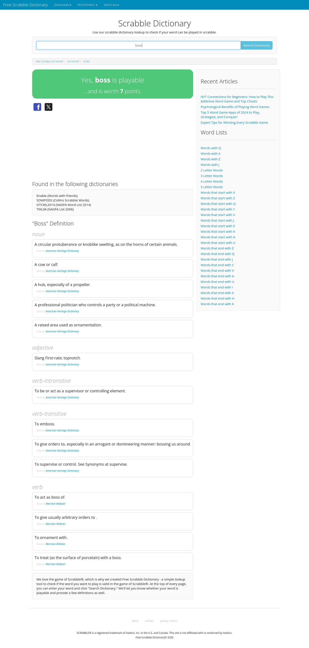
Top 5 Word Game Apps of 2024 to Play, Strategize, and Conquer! (230, 114)
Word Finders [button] (87, 5)
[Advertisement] (112, 144)
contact (149, 621)
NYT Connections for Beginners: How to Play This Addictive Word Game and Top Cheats (237, 98)
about (135, 621)
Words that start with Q (218, 203)
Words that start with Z (218, 198)
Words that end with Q (218, 254)
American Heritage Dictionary (62, 251)
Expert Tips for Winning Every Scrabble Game (234, 122)
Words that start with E (218, 226)
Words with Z (210, 159)
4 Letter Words (212, 181)
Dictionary (73, 61)
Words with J (210, 164)
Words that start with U (218, 242)
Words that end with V (217, 270)
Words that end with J (217, 259)
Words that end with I (217, 287)
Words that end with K (217, 304)
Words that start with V (218, 215)
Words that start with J (217, 220)
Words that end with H (217, 298)
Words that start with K (218, 231)
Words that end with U (217, 281)
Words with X (210, 153)
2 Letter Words (212, 170)
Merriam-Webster (56, 504)
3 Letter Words (212, 176)
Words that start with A (218, 237)
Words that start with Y (218, 209)
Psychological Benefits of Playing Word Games (235, 107)
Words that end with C (217, 265)
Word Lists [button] (111, 5)
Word (86, 61)
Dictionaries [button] (62, 5)
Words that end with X (217, 293)
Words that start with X (218, 192)
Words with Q (211, 148)
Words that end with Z (217, 248)
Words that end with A (217, 276)
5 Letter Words (212, 187)
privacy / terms (168, 621)
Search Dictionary (256, 45)
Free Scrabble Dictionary (25, 5)
